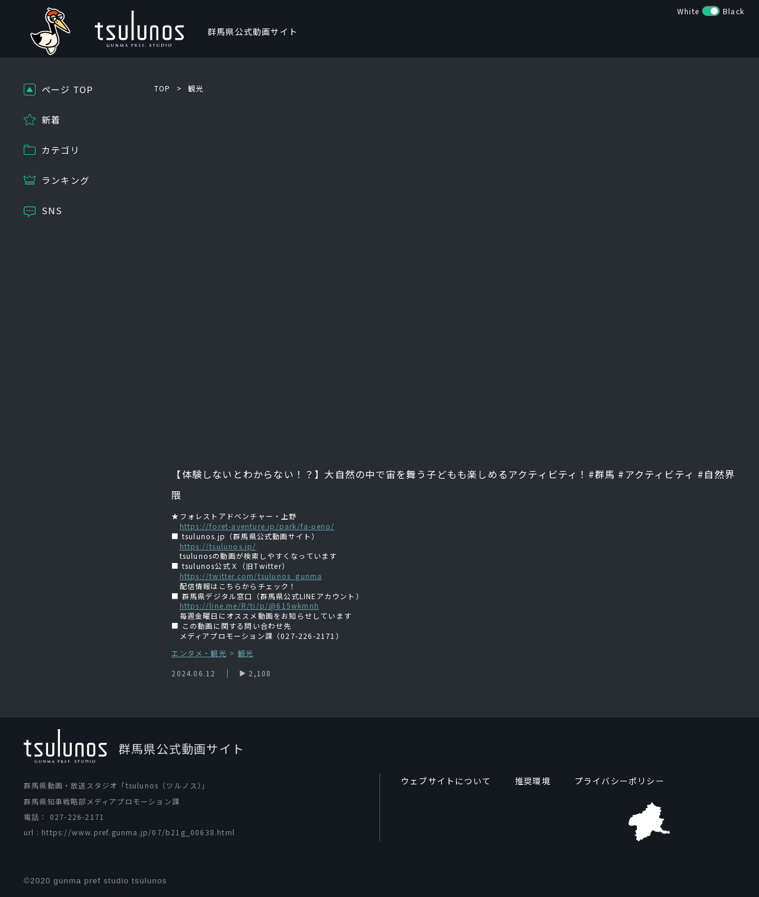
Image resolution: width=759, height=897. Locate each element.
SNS (52, 210)
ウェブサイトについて (446, 781)
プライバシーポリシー (620, 781)
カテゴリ (61, 150)
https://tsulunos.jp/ (218, 546)
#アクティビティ (654, 474)
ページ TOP (67, 89)
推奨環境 (533, 781)
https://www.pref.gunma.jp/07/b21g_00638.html (138, 832)
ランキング (66, 180)
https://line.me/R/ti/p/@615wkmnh (249, 605)
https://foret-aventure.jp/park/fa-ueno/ (257, 526)
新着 (51, 119)
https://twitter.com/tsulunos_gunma (251, 576)
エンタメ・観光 (198, 653)
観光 (195, 88)
